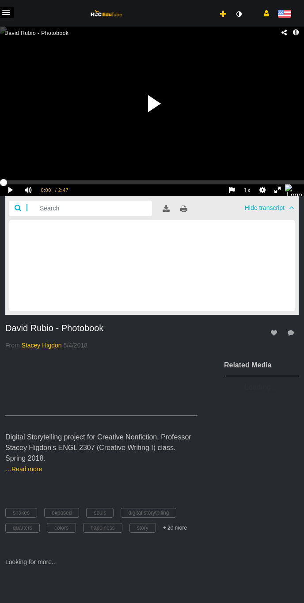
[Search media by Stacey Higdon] (42, 345)
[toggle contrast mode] (239, 14)
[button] (263, 12)
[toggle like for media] (275, 332)
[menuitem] (203, 4)
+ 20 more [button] (175, 528)
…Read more (23, 469)
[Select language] (284, 14)
